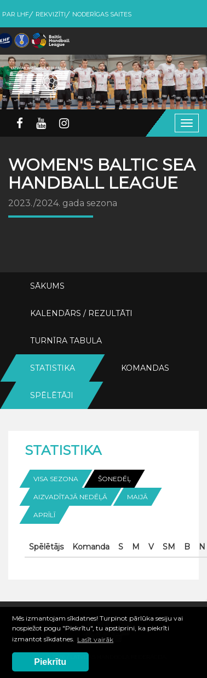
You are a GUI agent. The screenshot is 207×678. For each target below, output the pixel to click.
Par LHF (15, 14)
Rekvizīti (51, 14)
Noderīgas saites (101, 14)
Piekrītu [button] (50, 662)
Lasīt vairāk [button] (95, 639)
